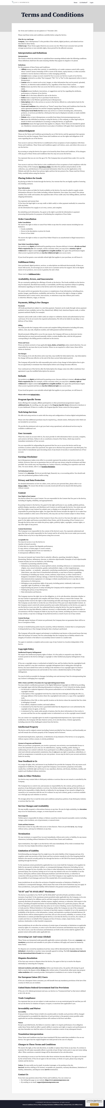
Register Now (94, 1104)
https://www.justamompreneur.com (68, 117)
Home (75, 2)
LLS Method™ (84, 2)
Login (91, 2)
